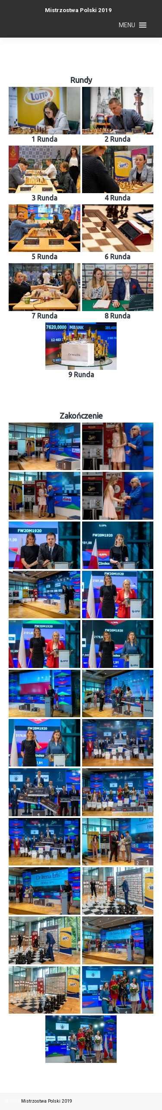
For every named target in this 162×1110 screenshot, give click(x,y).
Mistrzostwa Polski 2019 (78, 10)
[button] (127, 25)
